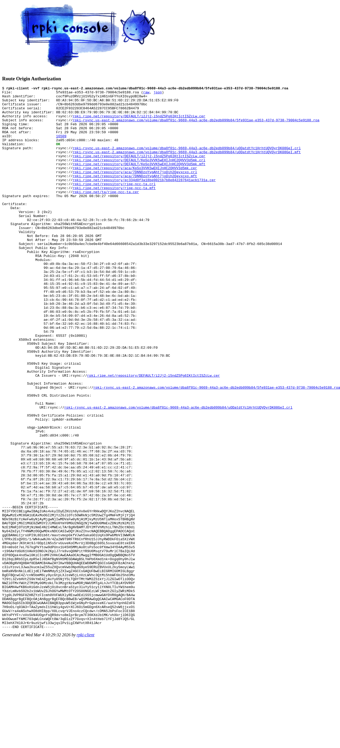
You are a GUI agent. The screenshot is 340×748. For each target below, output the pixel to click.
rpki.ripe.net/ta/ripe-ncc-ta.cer (106, 213)
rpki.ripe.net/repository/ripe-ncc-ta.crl (114, 203)
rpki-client (85, 743)
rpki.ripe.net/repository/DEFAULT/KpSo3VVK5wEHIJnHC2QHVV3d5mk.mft (139, 179)
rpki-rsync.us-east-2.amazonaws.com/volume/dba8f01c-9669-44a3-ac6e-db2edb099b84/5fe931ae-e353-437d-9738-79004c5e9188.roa (196, 127)
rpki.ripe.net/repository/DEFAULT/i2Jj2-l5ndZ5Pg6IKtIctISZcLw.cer (139, 122)
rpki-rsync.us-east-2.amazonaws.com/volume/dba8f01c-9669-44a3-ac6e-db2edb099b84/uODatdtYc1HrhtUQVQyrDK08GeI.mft (187, 165)
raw (146, 93)
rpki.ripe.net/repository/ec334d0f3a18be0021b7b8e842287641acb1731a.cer (144, 199)
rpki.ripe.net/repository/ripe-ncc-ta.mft (114, 208)
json (157, 93)
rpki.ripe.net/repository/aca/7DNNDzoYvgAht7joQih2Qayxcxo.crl (135, 189)
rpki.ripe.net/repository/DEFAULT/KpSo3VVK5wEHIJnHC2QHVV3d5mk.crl (139, 175)
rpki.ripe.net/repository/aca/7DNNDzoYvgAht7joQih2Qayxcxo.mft (135, 194)
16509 (61, 146)
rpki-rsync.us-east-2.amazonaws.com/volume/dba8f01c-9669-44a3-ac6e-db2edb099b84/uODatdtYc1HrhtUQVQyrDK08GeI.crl (187, 160)
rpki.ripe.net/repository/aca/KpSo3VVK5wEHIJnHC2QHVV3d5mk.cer (135, 184)
